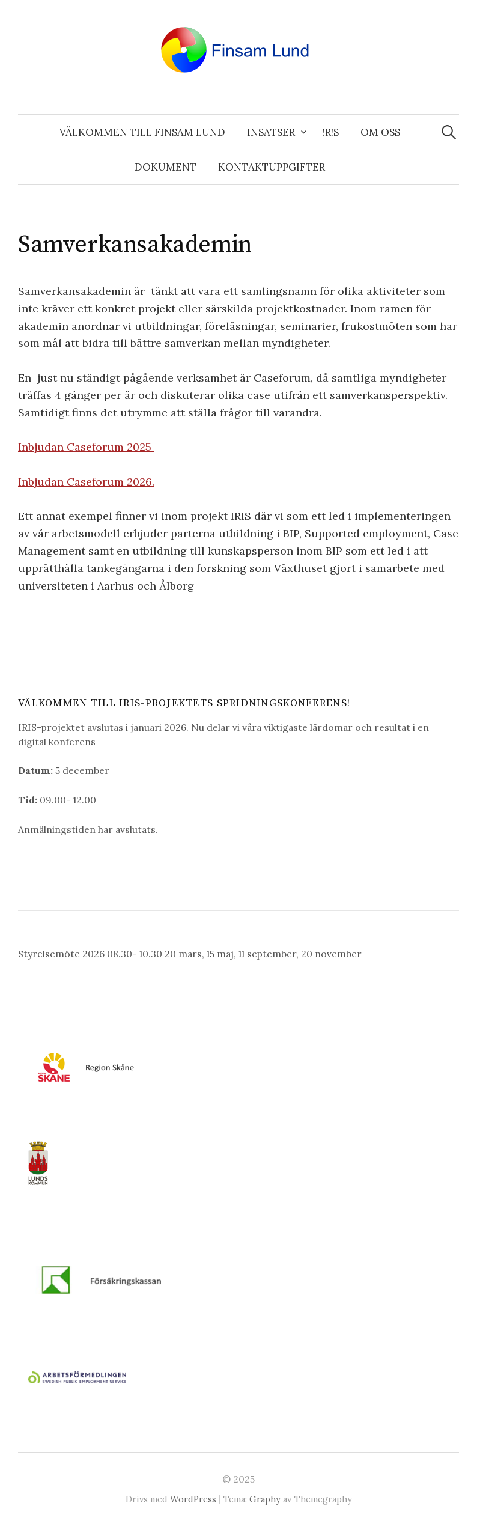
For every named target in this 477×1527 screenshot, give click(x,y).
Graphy (265, 1499)
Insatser (271, 132)
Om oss (380, 132)
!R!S (331, 132)
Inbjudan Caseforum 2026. (86, 482)
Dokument (165, 167)
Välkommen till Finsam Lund (142, 132)
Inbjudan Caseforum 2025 (86, 447)
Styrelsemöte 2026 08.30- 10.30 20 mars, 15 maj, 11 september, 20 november (190, 954)
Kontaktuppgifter (271, 167)
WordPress (193, 1499)
